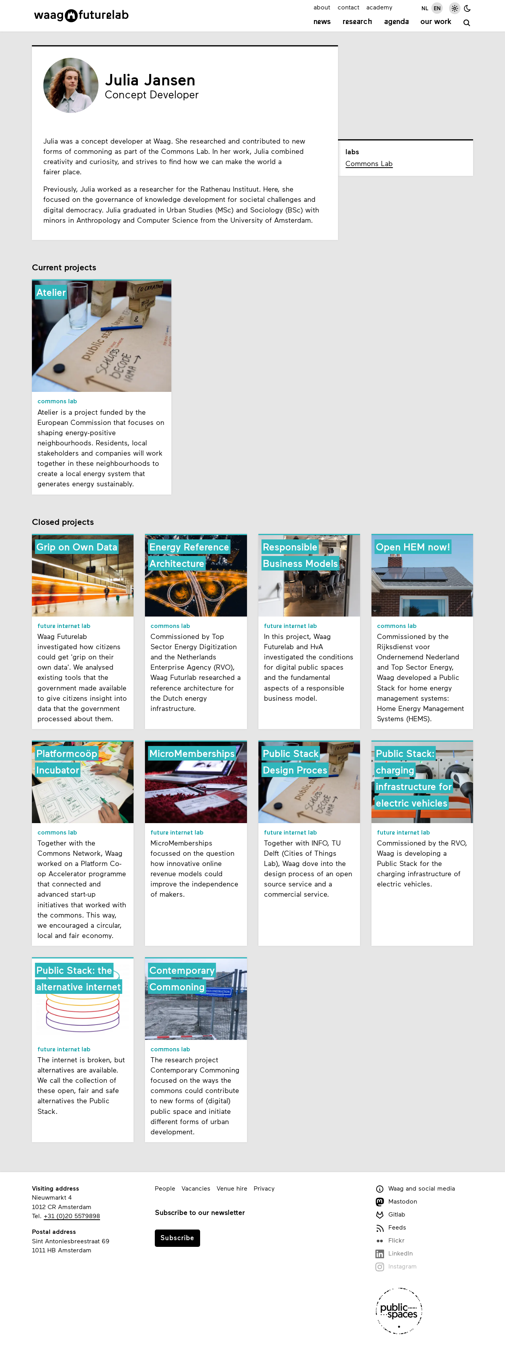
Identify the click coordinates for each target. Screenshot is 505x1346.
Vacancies (196, 1188)
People (165, 1188)
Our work (435, 22)
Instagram (396, 1266)
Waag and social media (415, 1188)
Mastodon (396, 1201)
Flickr (390, 1240)
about (322, 7)
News (322, 22)
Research (357, 22)
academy (379, 7)
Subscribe (177, 1237)
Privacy (264, 1188)
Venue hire (232, 1188)
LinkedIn (394, 1253)
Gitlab (390, 1214)
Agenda (396, 22)
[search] (467, 23)
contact (348, 7)
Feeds (390, 1227)
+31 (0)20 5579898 (72, 1215)
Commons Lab (369, 163)
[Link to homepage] (81, 15)
